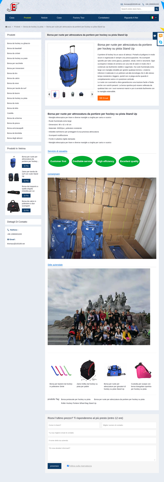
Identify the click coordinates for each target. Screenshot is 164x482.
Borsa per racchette (15, 63)
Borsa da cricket (13, 53)
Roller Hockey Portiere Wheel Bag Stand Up (78, 403)
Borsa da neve (13, 83)
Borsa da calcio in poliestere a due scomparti (29, 203)
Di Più (26, 166)
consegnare (54, 174)
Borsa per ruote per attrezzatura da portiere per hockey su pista (119, 399)
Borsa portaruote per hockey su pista (75, 399)
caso (59, 18)
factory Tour (78, 18)
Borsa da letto (12, 108)
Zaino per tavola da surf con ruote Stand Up (30, 174)
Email (104, 97)
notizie (44, 18)
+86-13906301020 (152, 4)
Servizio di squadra (57, 151)
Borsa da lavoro (13, 93)
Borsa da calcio (13, 78)
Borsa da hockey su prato (17, 58)
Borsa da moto (13, 103)
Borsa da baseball (14, 48)
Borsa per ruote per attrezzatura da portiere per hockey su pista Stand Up (29, 159)
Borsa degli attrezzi (14, 138)
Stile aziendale (55, 265)
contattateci (103, 18)
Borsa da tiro (12, 73)
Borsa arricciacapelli (15, 128)
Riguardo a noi (131, 18)
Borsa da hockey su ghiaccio (18, 43)
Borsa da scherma (14, 118)
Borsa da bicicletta (14, 133)
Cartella (10, 113)
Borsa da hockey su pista (33, 27)
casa (11, 18)
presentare (54, 466)
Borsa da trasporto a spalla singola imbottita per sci (30, 188)
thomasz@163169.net (132, 4)
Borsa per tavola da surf (16, 88)
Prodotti (27, 18)
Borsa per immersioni (15, 68)
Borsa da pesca (13, 123)
